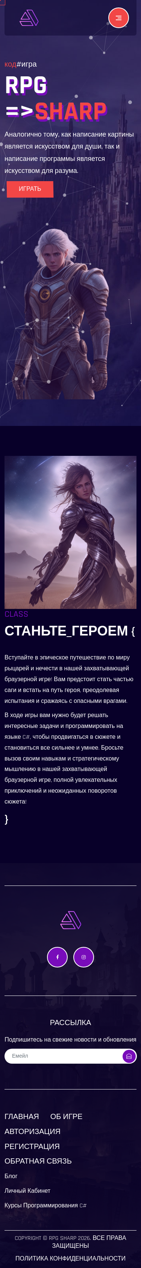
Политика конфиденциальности (70, 1259)
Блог (11, 1176)
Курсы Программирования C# (46, 1206)
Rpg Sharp (62, 1238)
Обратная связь (38, 1161)
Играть (30, 189)
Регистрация (32, 1147)
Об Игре (66, 1117)
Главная (22, 1117)
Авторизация (33, 1132)
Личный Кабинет (27, 1191)
